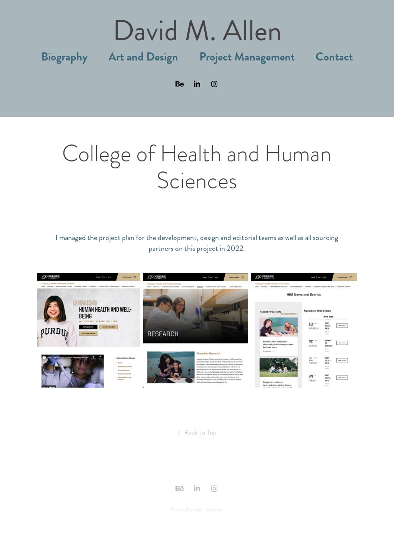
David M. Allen (197, 30)
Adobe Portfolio (208, 509)
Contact (334, 57)
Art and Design (143, 57)
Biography (64, 57)
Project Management (247, 57)
